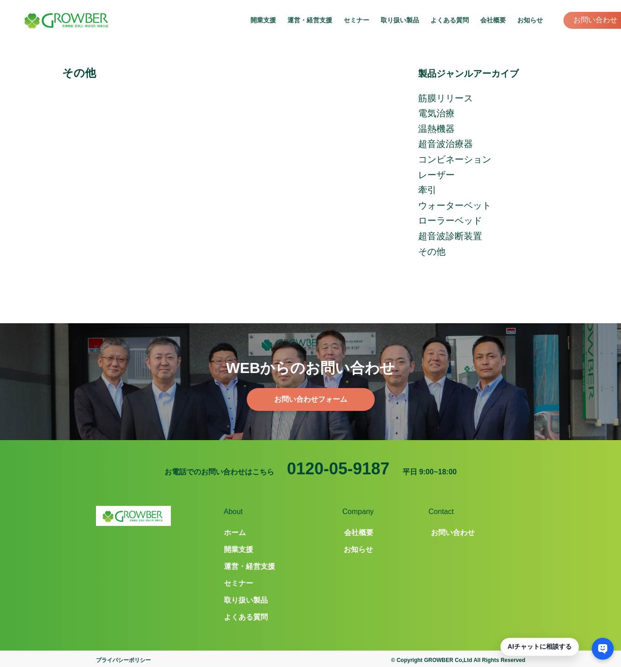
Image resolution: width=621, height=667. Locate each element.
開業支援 (263, 20)
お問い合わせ (595, 20)
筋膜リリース (445, 98)
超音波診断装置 (450, 236)
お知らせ (530, 20)
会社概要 (493, 20)
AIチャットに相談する (540, 646)
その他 (432, 252)
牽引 (427, 190)
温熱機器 (436, 129)
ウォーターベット (454, 205)
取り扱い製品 (400, 20)
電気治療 (436, 113)
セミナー (356, 20)
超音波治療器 (445, 144)
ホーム (235, 532)
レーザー (436, 175)
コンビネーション (454, 159)
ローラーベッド (450, 220)
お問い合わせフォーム (310, 399)
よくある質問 (449, 20)
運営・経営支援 (309, 20)
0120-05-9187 (338, 468)
